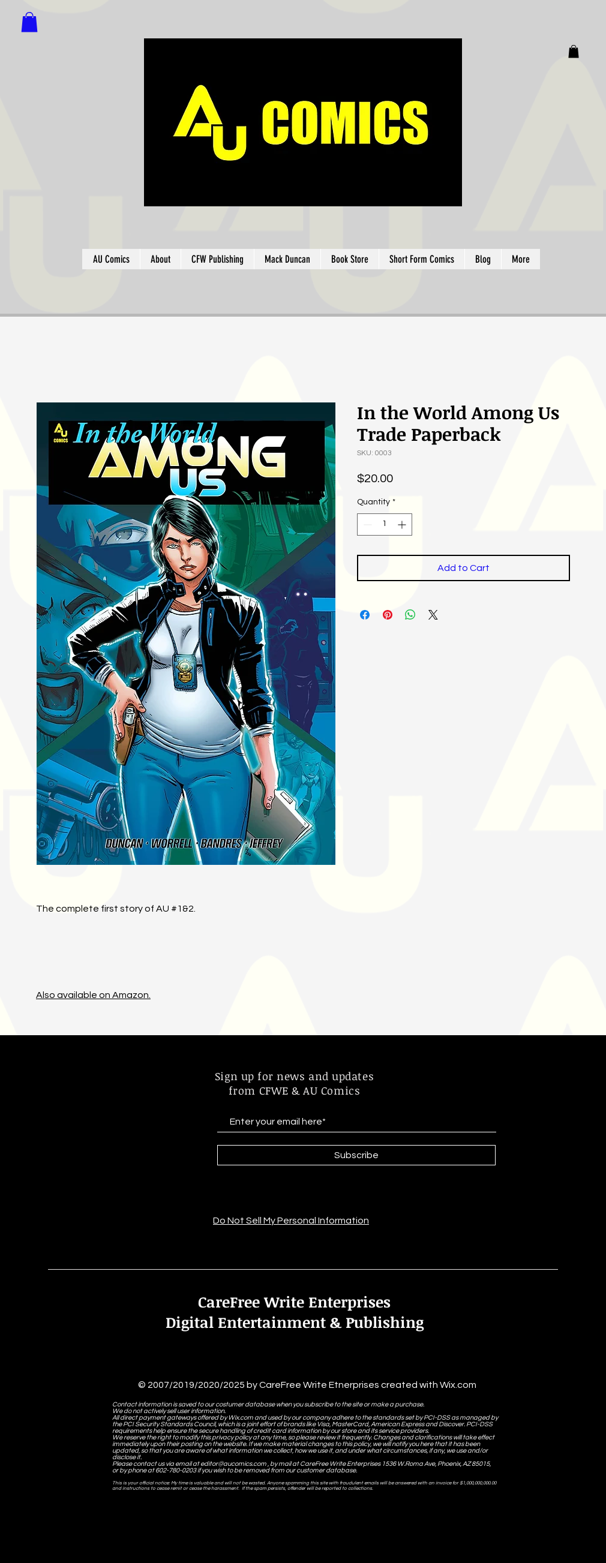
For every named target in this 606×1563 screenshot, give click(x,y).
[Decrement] (366, 524)
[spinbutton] (384, 524)
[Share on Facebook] (365, 615)
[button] (573, 51)
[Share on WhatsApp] (410, 615)
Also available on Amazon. (93, 995)
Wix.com (458, 1385)
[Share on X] (433, 615)
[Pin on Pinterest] (387, 615)
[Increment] (402, 524)
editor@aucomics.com (233, 1463)
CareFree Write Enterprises (294, 1301)
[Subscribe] (356, 1155)
